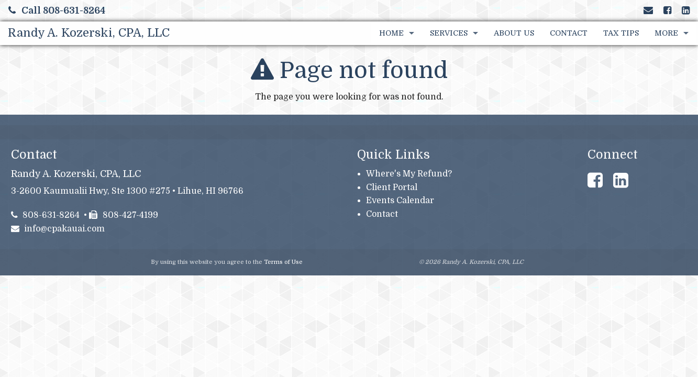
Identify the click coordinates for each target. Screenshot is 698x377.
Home (391, 33)
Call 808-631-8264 (56, 10)
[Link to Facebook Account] (667, 10)
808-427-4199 (123, 215)
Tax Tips (621, 33)
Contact (569, 33)
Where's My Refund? (409, 174)
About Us (514, 33)
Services (449, 33)
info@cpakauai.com (58, 229)
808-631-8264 (45, 215)
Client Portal (391, 187)
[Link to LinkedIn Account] (686, 10)
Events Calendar (400, 200)
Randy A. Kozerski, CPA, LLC (89, 32)
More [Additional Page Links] (666, 33)
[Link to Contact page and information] (648, 10)
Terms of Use (283, 262)
